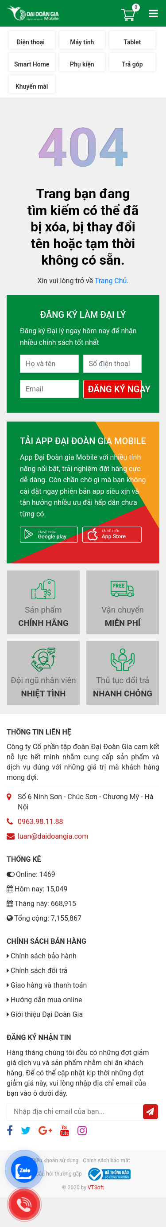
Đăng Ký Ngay (115, 389)
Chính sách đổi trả (39, 970)
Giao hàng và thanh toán (49, 985)
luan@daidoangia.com (53, 836)
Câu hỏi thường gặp (58, 1174)
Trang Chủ (111, 281)
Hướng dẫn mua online (46, 1000)
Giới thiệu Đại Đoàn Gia (47, 1014)
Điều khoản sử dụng (54, 1160)
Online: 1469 (31, 874)
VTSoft (96, 1187)
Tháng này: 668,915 (41, 903)
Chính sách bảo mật (106, 1160)
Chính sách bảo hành (44, 956)
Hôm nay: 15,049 (37, 889)
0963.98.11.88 (40, 821)
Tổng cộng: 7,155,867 (44, 918)
